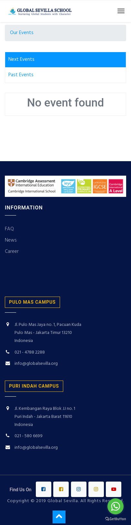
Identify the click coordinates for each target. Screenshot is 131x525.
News (11, 240)
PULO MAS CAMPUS (32, 302)
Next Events (21, 59)
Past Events (21, 75)
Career (12, 251)
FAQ (9, 229)
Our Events (22, 33)
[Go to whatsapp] (115, 506)
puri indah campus (34, 386)
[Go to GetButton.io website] (115, 518)
